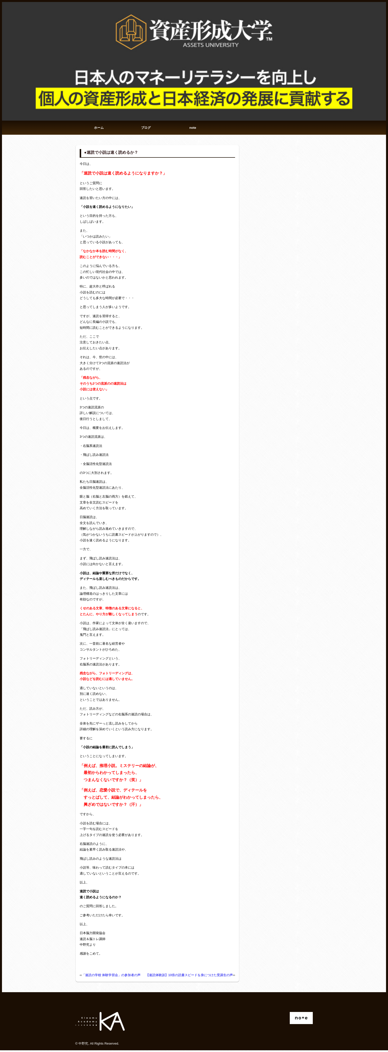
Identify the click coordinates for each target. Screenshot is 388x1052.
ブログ (146, 128)
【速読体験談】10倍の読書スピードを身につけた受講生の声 (189, 976)
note (192, 128)
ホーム (99, 128)
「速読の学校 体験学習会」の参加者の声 (111, 976)
